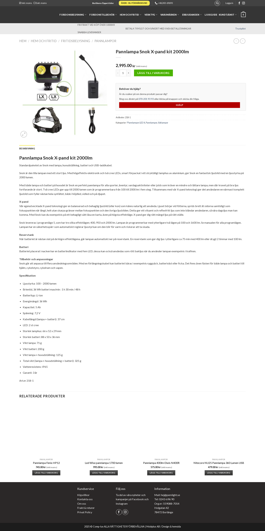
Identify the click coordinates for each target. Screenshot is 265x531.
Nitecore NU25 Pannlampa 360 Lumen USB (219, 462)
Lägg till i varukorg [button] (46, 473)
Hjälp (179, 105)
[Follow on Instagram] (243, 3)
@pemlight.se (172, 494)
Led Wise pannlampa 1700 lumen (104, 462)
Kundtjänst (228, 14)
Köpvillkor (83, 494)
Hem (22, 41)
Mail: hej (159, 494)
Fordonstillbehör (103, 14)
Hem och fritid (130, 14)
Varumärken (169, 14)
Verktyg (150, 14)
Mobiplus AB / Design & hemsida (163, 526)
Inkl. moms (25, 3)
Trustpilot (240, 28)
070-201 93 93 (146, 98)
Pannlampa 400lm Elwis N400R (161, 462)
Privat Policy (84, 512)
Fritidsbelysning (75, 41)
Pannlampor (105, 41)
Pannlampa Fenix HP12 (46, 462)
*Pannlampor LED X (136, 122)
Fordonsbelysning (72, 14)
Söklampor (163, 122)
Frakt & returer (86, 507)
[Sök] (217, 3)
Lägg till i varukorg (153, 72)
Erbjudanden (192, 14)
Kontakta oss (85, 499)
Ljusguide (211, 14)
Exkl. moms (40, 3)
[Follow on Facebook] (239, 3)
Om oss (81, 503)
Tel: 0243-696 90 (164, 499)
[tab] (27, 148)
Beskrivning (27, 148)
